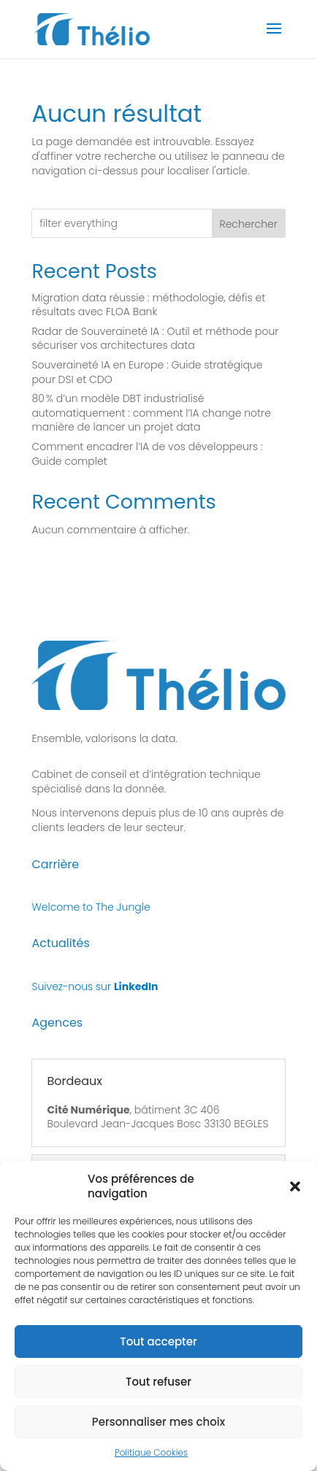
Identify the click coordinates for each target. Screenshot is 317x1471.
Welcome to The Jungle (90, 907)
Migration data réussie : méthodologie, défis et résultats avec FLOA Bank (148, 305)
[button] (295, 1198)
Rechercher (248, 224)
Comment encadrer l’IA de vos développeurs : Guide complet (146, 453)
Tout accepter (158, 1354)
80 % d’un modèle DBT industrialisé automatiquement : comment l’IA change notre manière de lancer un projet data (150, 412)
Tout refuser (158, 1394)
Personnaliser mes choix (159, 1434)
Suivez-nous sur (94, 986)
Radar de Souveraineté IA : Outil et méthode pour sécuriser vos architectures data (154, 338)
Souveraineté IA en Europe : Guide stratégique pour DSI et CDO (146, 372)
